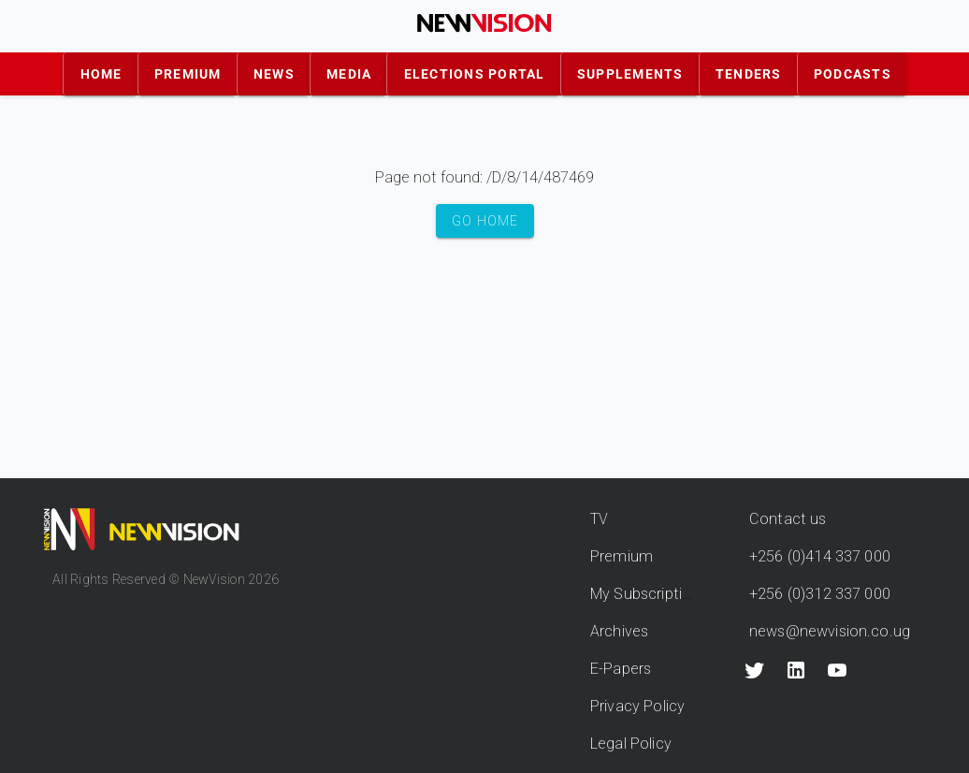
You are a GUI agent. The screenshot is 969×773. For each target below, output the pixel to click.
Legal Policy (631, 743)
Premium (621, 556)
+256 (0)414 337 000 (819, 556)
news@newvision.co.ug (829, 631)
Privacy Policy (637, 706)
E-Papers (620, 669)
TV (599, 519)
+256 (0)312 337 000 (819, 594)
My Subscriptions (648, 594)
